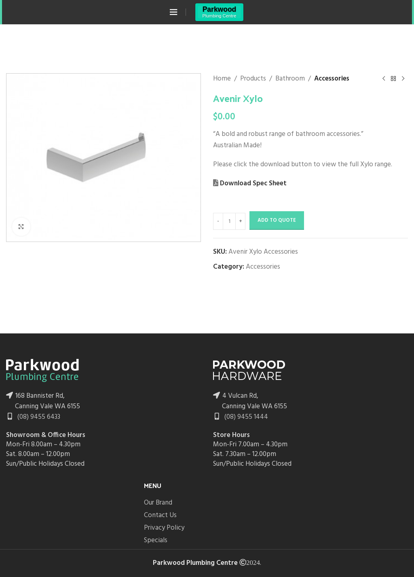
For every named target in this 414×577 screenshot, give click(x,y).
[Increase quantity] (240, 221)
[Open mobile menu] (173, 12)
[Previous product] (384, 79)
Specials (155, 540)
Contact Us (160, 515)
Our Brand (158, 502)
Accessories (331, 78)
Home (222, 78)
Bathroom (290, 78)
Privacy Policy (164, 527)
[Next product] (403, 79)
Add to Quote (277, 220)
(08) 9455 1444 (245, 417)
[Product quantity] (229, 221)
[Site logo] (219, 11)
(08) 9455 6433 (38, 417)
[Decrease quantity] (218, 221)
